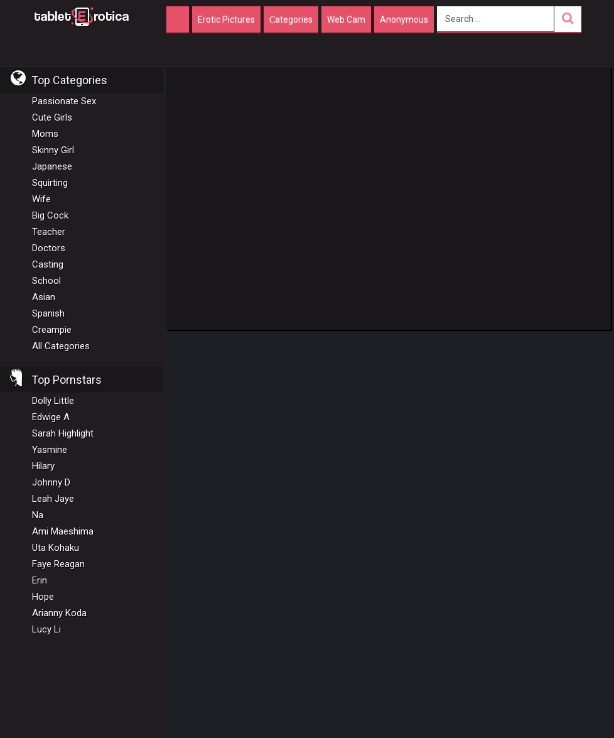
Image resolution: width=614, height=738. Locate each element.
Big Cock (50, 215)
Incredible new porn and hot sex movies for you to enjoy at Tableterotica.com (81, 15)
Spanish (48, 313)
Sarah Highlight (63, 433)
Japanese (52, 166)
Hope (43, 596)
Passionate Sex (64, 101)
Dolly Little (53, 400)
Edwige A (51, 417)
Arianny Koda (59, 613)
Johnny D (51, 482)
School (46, 280)
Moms (45, 133)
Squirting (50, 182)
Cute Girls (52, 117)
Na (37, 515)
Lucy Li (46, 629)
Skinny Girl (53, 150)
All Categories (61, 346)
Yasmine (49, 449)
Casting (47, 264)
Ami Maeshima (63, 531)
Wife (41, 199)
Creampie (52, 329)
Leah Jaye (53, 498)
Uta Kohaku (55, 547)
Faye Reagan (58, 564)
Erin (39, 580)
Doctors (48, 248)
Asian (43, 297)
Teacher (48, 231)
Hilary (43, 466)
